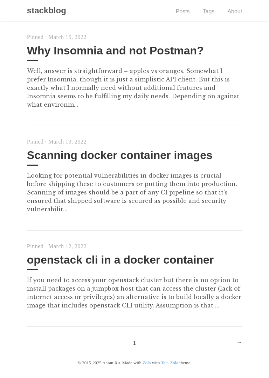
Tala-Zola (169, 362)
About (234, 11)
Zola (147, 362)
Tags (209, 11)
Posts (183, 11)
